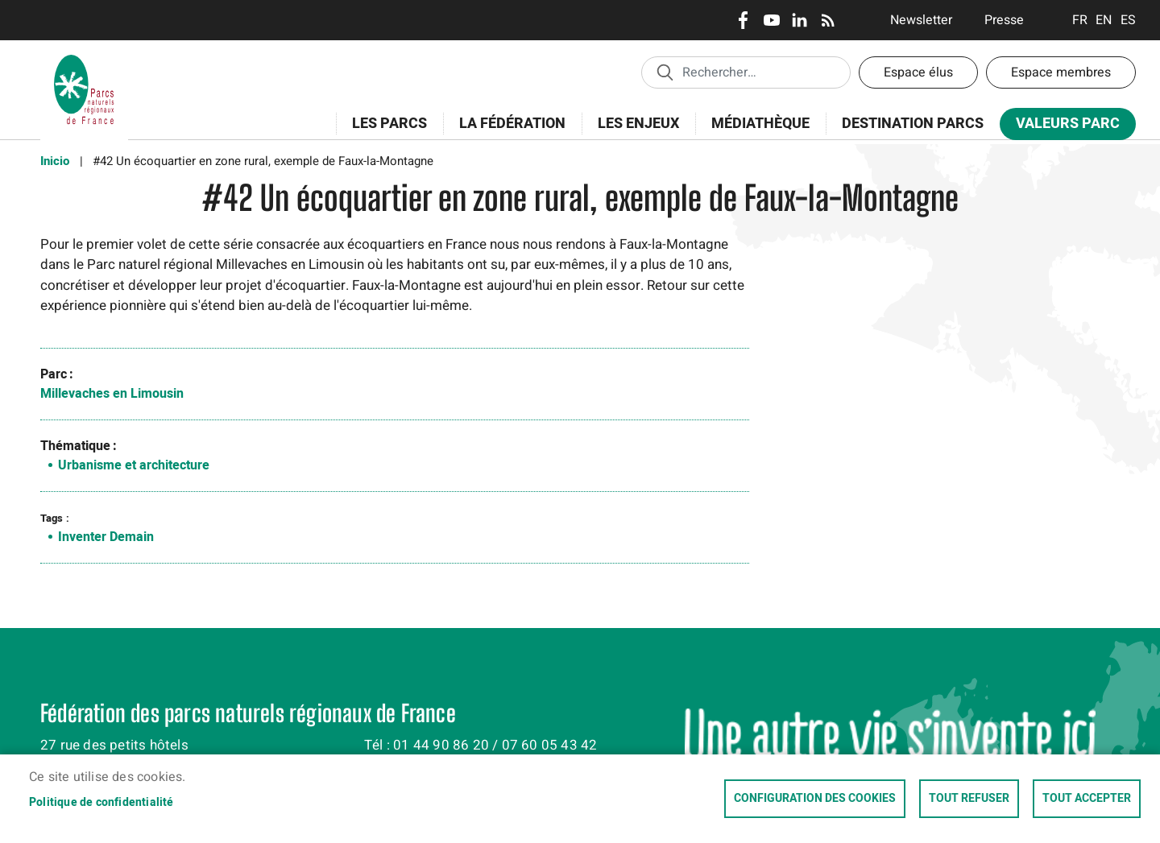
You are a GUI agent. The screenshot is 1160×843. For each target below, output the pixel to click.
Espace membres (1061, 72)
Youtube (771, 20)
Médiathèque (760, 124)
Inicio (54, 161)
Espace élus (918, 72)
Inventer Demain (106, 537)
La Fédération (507, 132)
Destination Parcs (913, 124)
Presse (1004, 20)
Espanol (1128, 20)
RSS (828, 20)
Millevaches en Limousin (112, 393)
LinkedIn (799, 20)
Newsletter (921, 20)
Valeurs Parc (1062, 127)
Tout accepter (1086, 799)
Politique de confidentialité (101, 803)
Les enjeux (633, 132)
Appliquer (664, 71)
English (1104, 20)
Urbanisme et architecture (133, 465)
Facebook (743, 20)
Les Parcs (384, 132)
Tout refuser (969, 799)
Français (1080, 20)
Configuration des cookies (815, 799)
